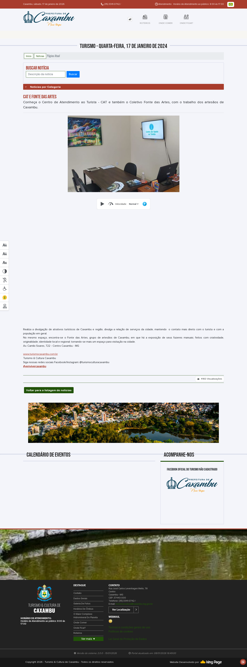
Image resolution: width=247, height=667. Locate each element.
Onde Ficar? (79, 628)
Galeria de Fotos (81, 604)
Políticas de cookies (121, 631)
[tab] (130, 19)
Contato (77, 593)
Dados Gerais (80, 598)
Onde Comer (80, 623)
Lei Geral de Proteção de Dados (128, 639)
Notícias (40, 56)
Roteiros (77, 633)
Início (28, 56)
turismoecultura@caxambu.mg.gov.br (134, 604)
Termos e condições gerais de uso (129, 627)
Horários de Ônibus (83, 609)
